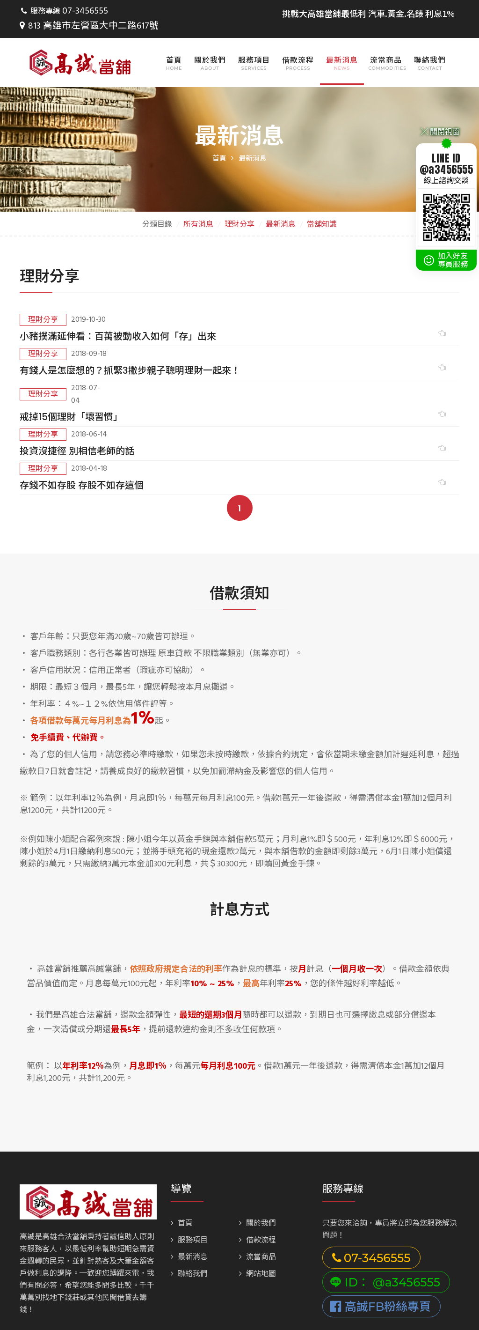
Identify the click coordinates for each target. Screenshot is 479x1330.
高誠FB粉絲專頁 (380, 1220)
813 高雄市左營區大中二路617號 (165, 12)
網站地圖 (257, 1188)
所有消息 (198, 210)
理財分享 (239, 210)
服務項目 (254, 45)
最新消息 (342, 45)
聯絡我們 (430, 45)
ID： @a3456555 (385, 1196)
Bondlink (221, 1311)
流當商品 (386, 45)
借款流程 (298, 45)
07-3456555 (82, 12)
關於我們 (210, 45)
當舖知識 (322, 210)
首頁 (174, 45)
